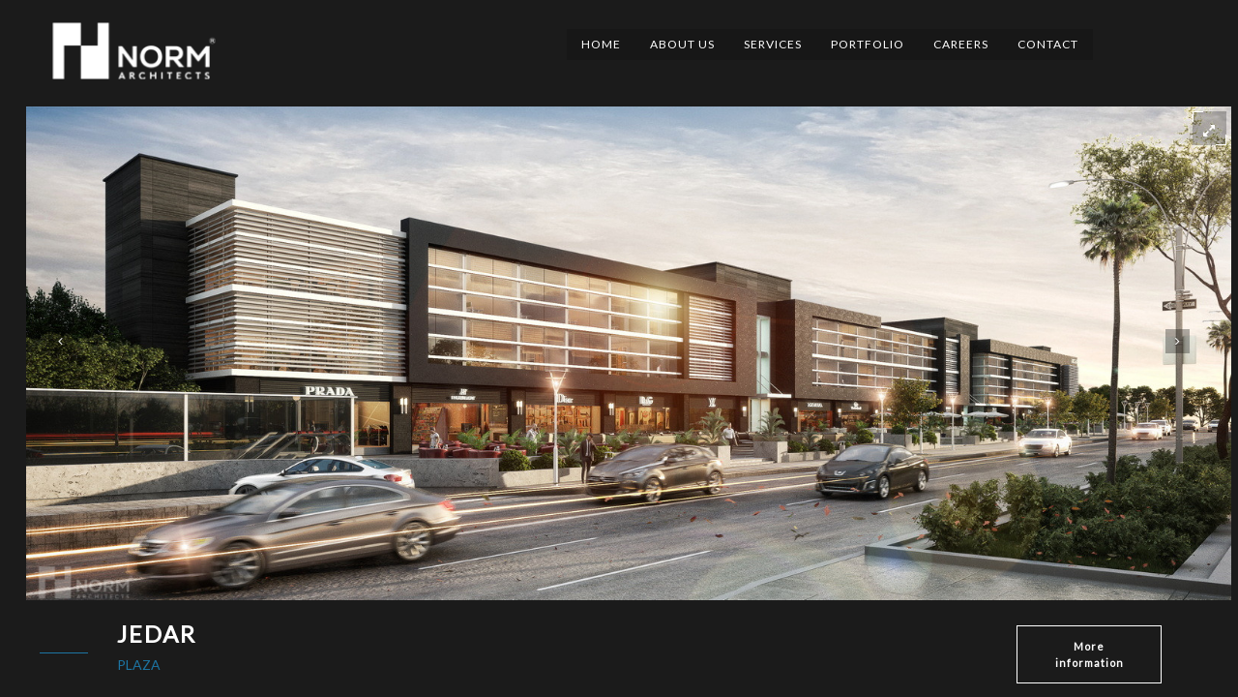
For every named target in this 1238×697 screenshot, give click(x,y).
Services (773, 44)
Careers (960, 44)
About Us (682, 44)
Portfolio (867, 44)
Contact (1047, 44)
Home (601, 44)
